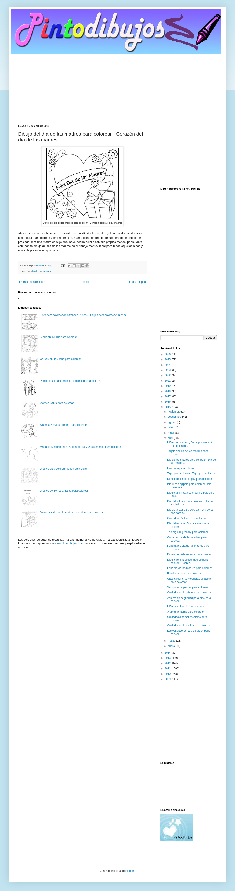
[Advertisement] (117, 86)
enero (172, 646)
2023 (168, 370)
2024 (168, 364)
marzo (172, 640)
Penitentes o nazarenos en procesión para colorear (70, 380)
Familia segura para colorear (184, 573)
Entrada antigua (136, 282)
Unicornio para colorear (181, 468)
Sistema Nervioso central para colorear (63, 425)
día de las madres (41, 271)
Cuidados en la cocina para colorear (189, 625)
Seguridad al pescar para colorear (187, 587)
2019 (168, 385)
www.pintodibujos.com (69, 543)
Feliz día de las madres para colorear (189, 568)
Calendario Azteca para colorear (186, 518)
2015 (168, 407)
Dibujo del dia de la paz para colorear (189, 479)
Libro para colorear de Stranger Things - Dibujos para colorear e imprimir (83, 315)
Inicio (86, 282)
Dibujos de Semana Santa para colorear (64, 490)
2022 (168, 375)
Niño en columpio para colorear (186, 606)
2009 (168, 679)
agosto (172, 422)
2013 (168, 657)
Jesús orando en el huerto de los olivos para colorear (72, 512)
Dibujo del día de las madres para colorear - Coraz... (187, 561)
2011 (168, 668)
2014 (168, 652)
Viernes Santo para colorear (57, 403)
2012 (168, 663)
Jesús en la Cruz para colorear (58, 337)
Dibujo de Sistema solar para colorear (190, 554)
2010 (168, 673)
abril (171, 438)
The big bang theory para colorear (187, 532)
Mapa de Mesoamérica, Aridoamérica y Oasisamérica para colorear (80, 446)
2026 (168, 354)
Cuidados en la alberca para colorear (189, 592)
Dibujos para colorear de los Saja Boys (63, 468)
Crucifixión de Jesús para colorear (60, 359)
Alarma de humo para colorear (185, 611)
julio (171, 427)
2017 (168, 396)
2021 (168, 380)
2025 (168, 359)
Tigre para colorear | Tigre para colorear (191, 473)
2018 (168, 391)
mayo (171, 432)
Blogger (130, 870)
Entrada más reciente (32, 282)
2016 (168, 401)
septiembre (175, 416)
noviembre (174, 411)
